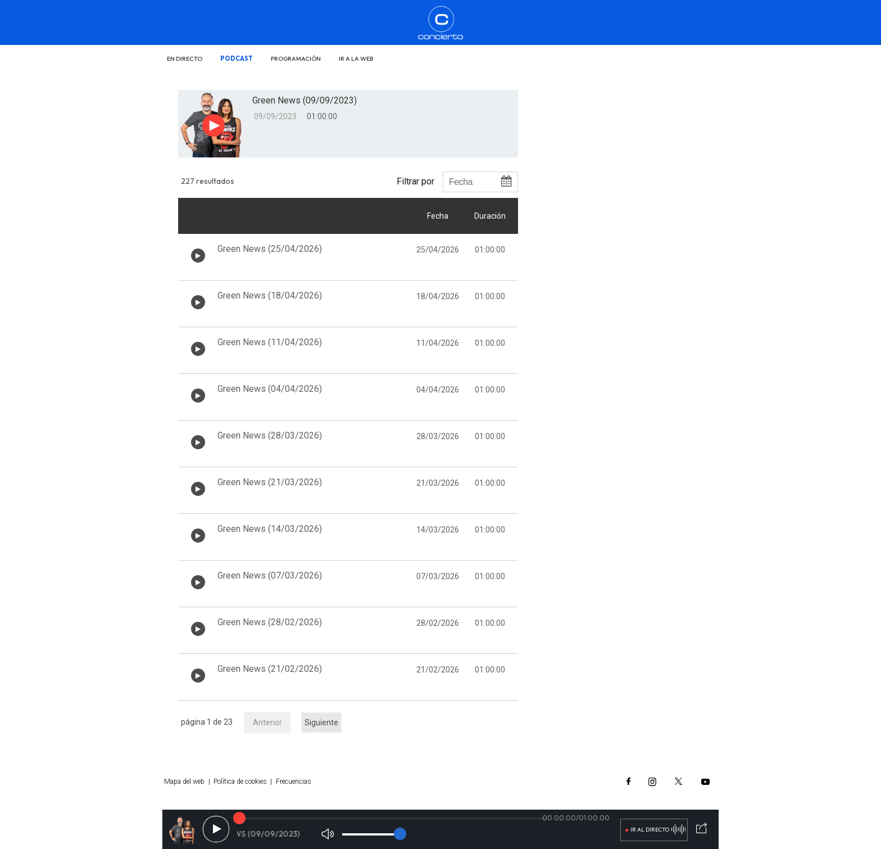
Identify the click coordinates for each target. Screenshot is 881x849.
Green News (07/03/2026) (269, 575)
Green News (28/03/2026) (269, 435)
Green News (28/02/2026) (269, 622)
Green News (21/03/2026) (269, 482)
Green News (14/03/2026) (269, 528)
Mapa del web (184, 781)
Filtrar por (415, 181)
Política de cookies (240, 781)
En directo (184, 58)
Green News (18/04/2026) (269, 295)
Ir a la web (356, 58)
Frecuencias (293, 781)
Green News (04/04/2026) (269, 388)
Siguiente (321, 722)
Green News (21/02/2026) (269, 668)
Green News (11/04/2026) (269, 342)
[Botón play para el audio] (213, 125)
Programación (296, 58)
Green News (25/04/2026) (269, 248)
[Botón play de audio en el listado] (198, 256)
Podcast (236, 58)
